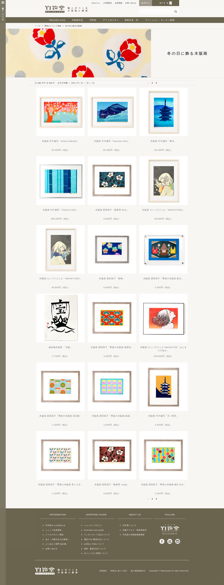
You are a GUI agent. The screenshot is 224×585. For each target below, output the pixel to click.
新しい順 (91, 83)
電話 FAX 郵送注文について (96, 539)
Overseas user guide (94, 530)
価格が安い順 (77, 83)
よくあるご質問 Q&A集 (55, 544)
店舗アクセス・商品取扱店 (135, 530)
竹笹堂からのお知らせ (55, 525)
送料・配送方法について (95, 549)
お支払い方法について (94, 544)
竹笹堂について (130, 525)
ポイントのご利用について (96, 553)
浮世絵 (93, 20)
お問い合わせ (130, 3)
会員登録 (118, 3)
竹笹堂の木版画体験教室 (134, 535)
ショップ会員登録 (53, 530)
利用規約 (103, 571)
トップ (37, 26)
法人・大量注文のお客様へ (57, 539)
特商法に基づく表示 (118, 571)
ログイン (145, 3)
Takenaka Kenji (57, 20)
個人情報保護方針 (138, 571)
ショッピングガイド (93, 525)
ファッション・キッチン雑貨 (160, 20)
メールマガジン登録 (54, 535)
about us (96, 3)
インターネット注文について (97, 535)
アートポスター (111, 20)
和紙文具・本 (131, 20)
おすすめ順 (63, 83)
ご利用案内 (107, 3)
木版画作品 (77, 20)
